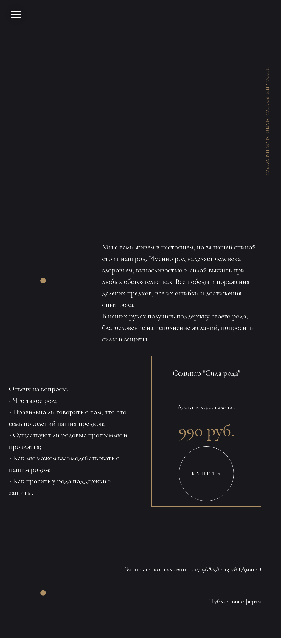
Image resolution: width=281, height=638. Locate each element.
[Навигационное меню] (16, 14)
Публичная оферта (235, 601)
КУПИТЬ (206, 473)
